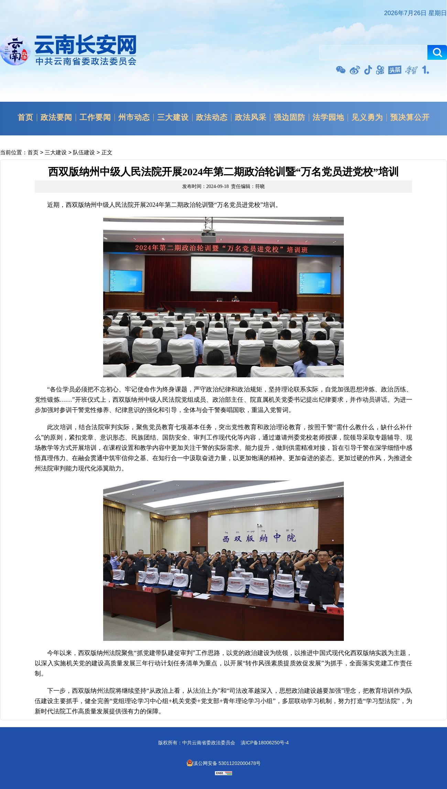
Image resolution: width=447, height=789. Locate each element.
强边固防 (289, 117)
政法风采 (250, 117)
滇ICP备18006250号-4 (265, 742)
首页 (25, 117)
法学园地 (328, 117)
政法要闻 (56, 117)
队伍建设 (84, 152)
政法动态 (212, 117)
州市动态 (134, 117)
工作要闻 (95, 117)
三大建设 (173, 117)
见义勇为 (367, 117)
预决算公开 (410, 117)
